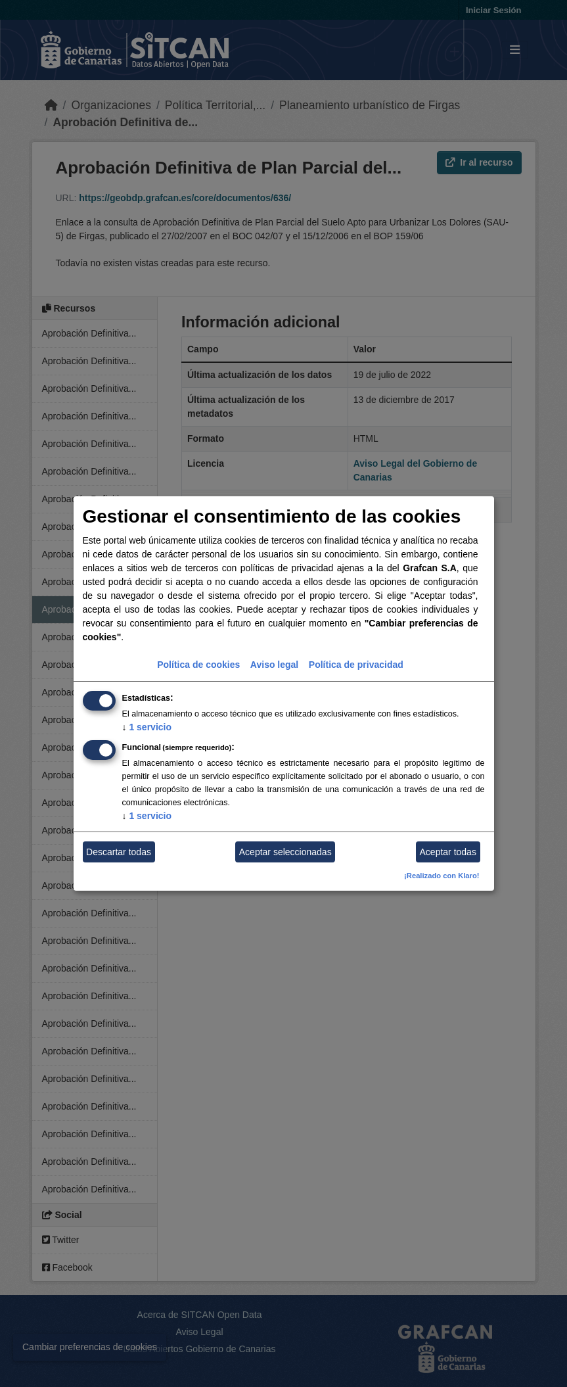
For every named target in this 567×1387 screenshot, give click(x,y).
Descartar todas (118, 852)
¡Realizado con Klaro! (441, 876)
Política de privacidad (356, 664)
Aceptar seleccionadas (285, 852)
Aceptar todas (448, 852)
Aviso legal (274, 664)
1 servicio (147, 727)
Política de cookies (198, 664)
